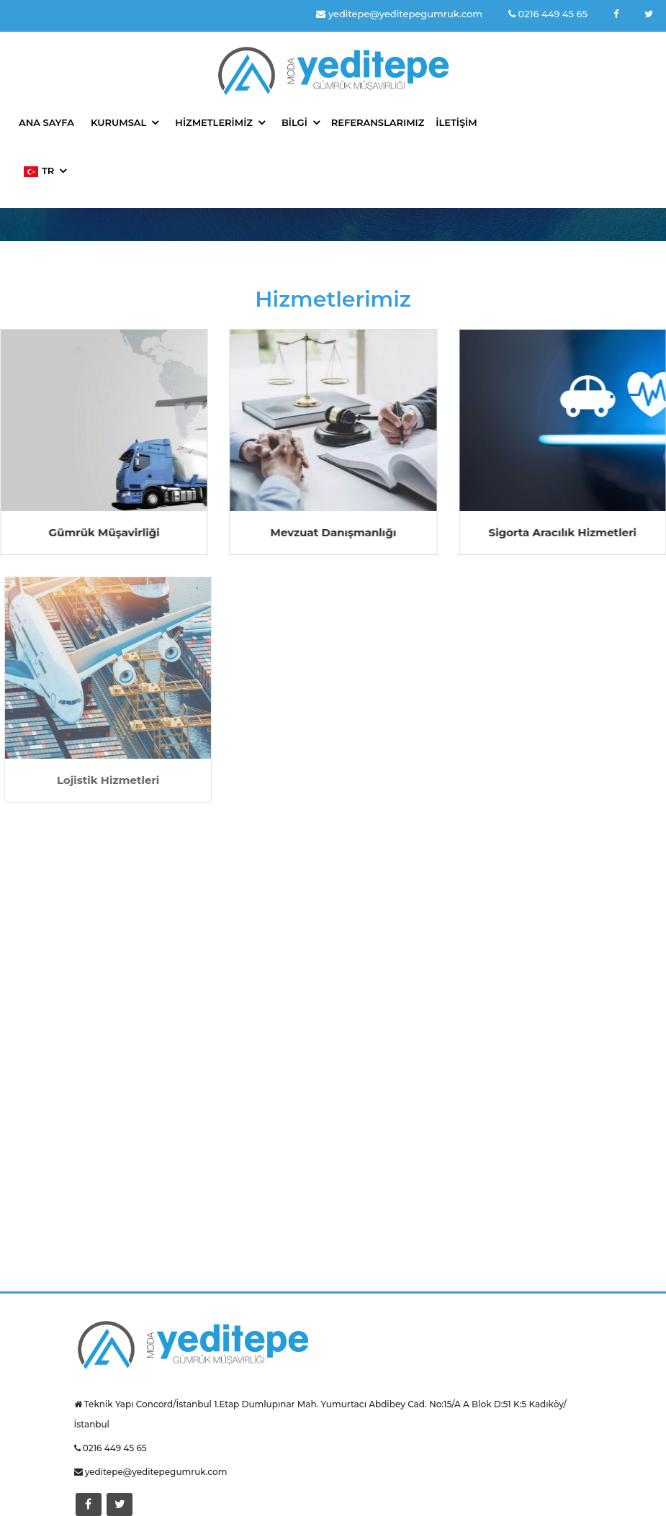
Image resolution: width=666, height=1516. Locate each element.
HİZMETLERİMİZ (214, 122)
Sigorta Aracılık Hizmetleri (563, 532)
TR (39, 171)
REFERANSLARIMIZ (378, 122)
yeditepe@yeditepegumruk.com (399, 13)
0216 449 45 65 (548, 13)
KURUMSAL (118, 122)
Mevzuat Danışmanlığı (334, 532)
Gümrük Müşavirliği (104, 532)
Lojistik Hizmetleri (110, 780)
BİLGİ (294, 122)
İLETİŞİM (456, 122)
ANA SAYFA (46, 122)
